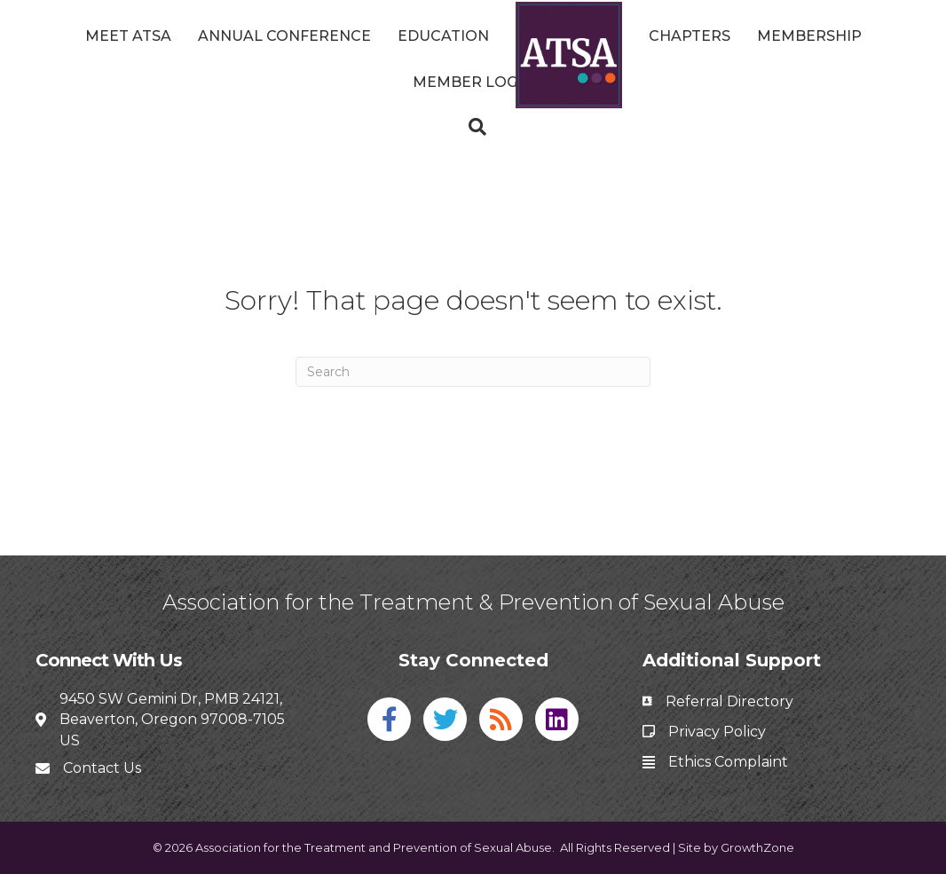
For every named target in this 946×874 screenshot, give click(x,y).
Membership (809, 36)
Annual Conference (284, 36)
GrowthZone (757, 847)
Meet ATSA (128, 36)
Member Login (473, 82)
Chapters (689, 36)
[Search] (473, 126)
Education (443, 36)
